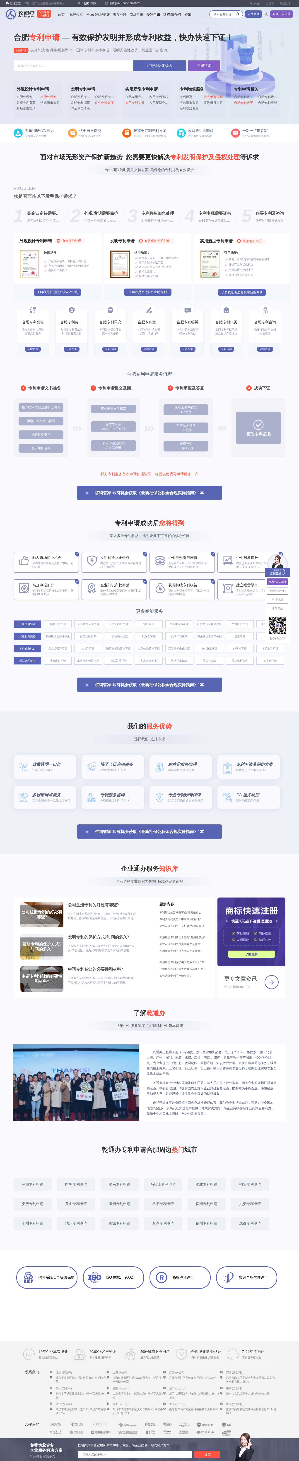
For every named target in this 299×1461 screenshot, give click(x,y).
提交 (208, 1454)
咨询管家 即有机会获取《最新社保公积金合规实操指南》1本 (149, 493)
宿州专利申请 (206, 1204)
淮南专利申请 (119, 1184)
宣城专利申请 (119, 1223)
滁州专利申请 (119, 1204)
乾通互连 (285, 3)
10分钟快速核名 (159, 66)
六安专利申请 (250, 1204)
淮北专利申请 (206, 1184)
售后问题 (277, 608)
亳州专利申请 (32, 1223)
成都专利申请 (250, 1223)
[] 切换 (89, 3)
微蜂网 (270, 3)
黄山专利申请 (76, 1204)
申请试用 (277, 599)
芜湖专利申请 (32, 1184)
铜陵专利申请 (250, 1184)
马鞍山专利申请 (163, 1184)
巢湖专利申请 (163, 1223)
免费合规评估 (277, 590)
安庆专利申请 (32, 1204)
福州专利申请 (206, 1223)
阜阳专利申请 (163, 1204)
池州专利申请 (76, 1223)
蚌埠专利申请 (76, 1184)
